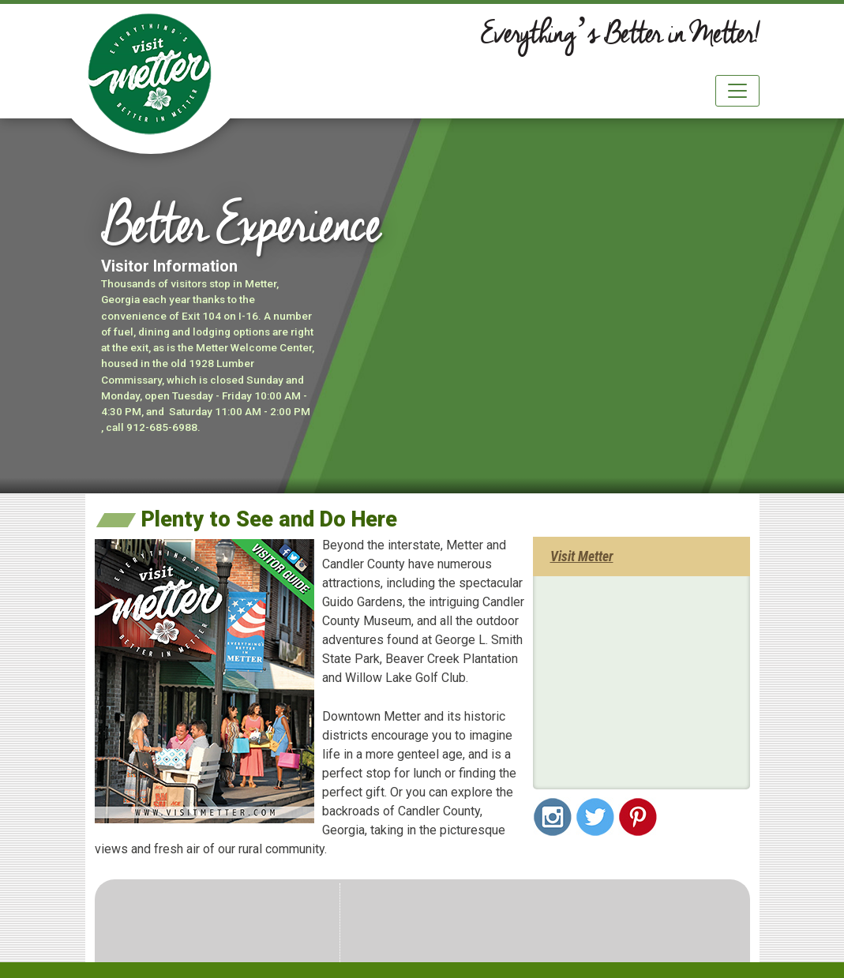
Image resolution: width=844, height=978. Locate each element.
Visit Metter (581, 556)
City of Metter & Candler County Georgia (150, 73)
